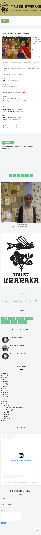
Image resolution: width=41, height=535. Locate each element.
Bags (14, 322)
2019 (4, 386)
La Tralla (4, 126)
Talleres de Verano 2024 (17, 346)
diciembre (7, 405)
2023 (4, 377)
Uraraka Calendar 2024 (17, 337)
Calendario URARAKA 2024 (18, 354)
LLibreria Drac (6, 117)
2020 (4, 384)
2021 (4, 382)
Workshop (20, 318)
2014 (4, 397)
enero (6, 418)
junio (6, 414)
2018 (4, 388)
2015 (4, 395)
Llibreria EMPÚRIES (8, 111)
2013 (4, 399)
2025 (4, 373)
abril (5, 416)
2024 (4, 375)
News (4, 318)
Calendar (29, 318)
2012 (4, 401)
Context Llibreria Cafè (8, 109)
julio (5, 412)
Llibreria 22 (5, 107)
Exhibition (5, 322)
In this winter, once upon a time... (13, 407)
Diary (11, 318)
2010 (4, 420)
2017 (4, 390)
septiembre (7, 410)
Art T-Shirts (22, 322)
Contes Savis (5, 80)
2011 (4, 403)
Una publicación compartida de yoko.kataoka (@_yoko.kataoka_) (21, 482)
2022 (4, 379)
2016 (4, 392)
